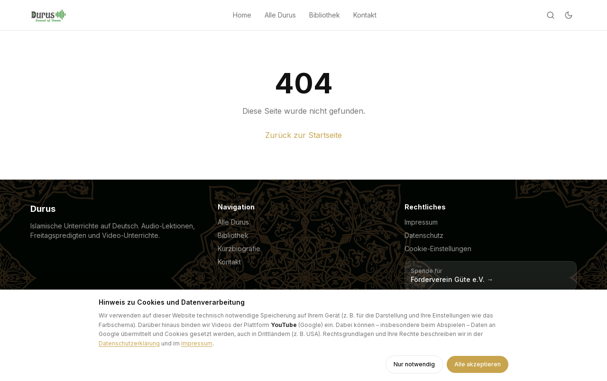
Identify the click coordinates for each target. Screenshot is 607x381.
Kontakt (365, 15)
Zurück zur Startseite (303, 135)
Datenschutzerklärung (129, 343)
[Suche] (551, 15)
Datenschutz (424, 235)
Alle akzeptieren (477, 364)
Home (242, 15)
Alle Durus (280, 15)
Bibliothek (324, 15)
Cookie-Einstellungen (438, 249)
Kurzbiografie (239, 249)
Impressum (421, 222)
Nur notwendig (414, 364)
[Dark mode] (569, 15)
